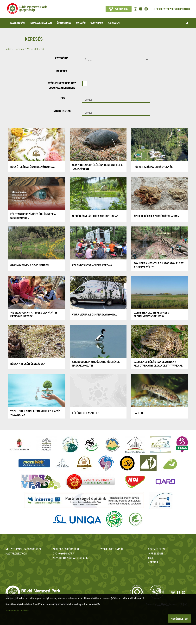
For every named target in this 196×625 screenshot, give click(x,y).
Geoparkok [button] (96, 22)
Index (9, 49)
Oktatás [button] (81, 22)
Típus (61, 97)
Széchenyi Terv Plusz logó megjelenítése (62, 85)
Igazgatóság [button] (17, 22)
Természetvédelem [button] (41, 22)
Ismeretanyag (62, 110)
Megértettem (179, 618)
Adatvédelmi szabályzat (17, 610)
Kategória (61, 58)
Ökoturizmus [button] (64, 22)
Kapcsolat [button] (114, 22)
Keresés (19, 49)
